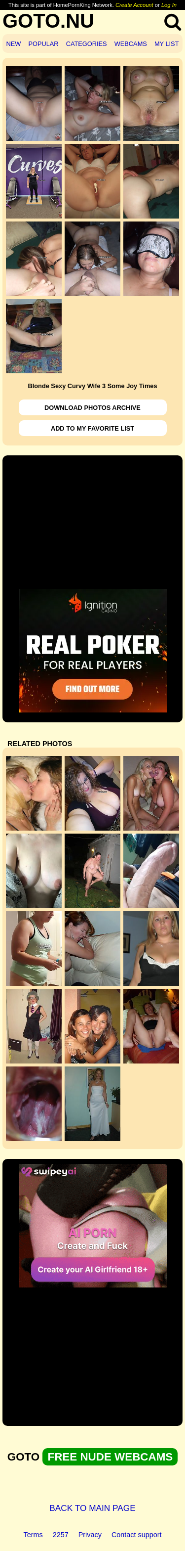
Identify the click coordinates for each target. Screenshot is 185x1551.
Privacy (90, 1535)
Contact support (136, 1535)
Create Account (134, 5)
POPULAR (43, 43)
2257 (61, 1535)
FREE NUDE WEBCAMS (110, 1457)
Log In (169, 5)
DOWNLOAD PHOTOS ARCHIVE (92, 407)
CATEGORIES (86, 43)
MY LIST (166, 43)
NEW (13, 43)
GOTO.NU (48, 21)
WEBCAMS (130, 43)
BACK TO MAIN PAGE (92, 1508)
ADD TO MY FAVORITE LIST (92, 428)
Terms (33, 1535)
